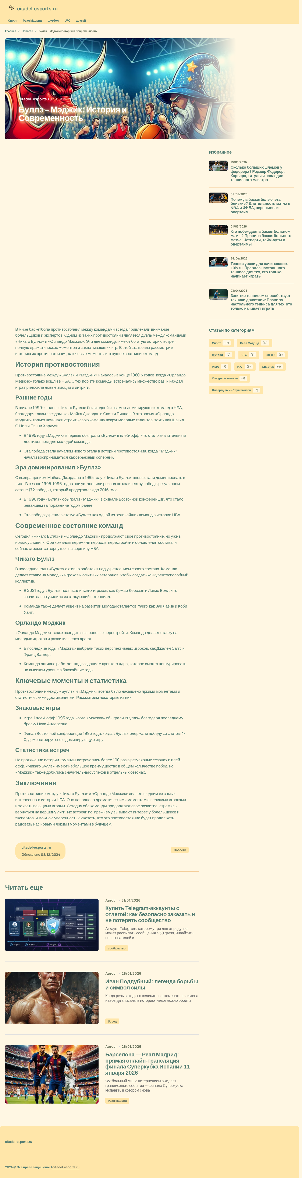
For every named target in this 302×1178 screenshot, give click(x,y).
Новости (27, 31)
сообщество (116, 949)
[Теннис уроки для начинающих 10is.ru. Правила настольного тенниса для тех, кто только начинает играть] (218, 266)
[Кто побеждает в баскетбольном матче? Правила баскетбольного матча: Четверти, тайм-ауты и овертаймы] (218, 234)
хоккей (81, 20)
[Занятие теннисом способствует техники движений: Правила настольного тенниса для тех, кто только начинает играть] (218, 298)
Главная (10, 31)
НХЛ (245, 366)
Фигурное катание (229, 378)
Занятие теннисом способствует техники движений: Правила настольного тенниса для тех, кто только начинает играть (261, 302)
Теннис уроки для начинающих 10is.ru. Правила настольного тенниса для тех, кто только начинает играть (259, 270)
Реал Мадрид (32, 20)
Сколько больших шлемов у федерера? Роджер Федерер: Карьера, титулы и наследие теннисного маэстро (258, 173)
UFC (67, 20)
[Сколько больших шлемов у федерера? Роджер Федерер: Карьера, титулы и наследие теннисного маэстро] (218, 170)
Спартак (272, 366)
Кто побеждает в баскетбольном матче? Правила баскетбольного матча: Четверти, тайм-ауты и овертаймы (261, 238)
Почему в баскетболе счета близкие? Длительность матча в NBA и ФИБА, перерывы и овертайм (260, 206)
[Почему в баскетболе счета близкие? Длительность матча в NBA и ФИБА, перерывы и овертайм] (218, 202)
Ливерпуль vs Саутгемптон (236, 390)
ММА (220, 366)
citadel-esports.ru (65, 1169)
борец (112, 1022)
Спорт (12, 20)
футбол (53, 20)
